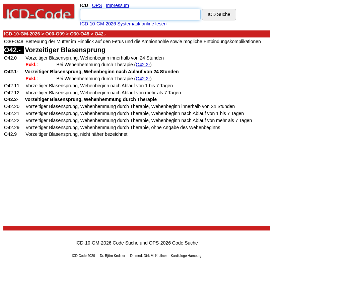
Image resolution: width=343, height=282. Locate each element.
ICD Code (79, 256)
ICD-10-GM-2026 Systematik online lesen (123, 23)
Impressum (117, 5)
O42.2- (143, 64)
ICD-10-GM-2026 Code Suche (106, 243)
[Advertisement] (301, 130)
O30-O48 (79, 33)
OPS (97, 5)
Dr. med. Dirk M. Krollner (148, 256)
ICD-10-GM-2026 (22, 33)
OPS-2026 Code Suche (173, 243)
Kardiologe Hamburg (186, 256)
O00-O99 (55, 33)
